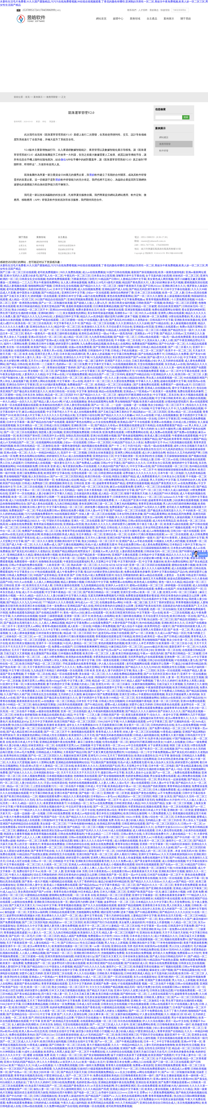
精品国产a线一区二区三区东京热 (90, 486)
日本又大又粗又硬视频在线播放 (67, 990)
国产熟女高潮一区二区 (13, 667)
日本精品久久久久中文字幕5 (43, 629)
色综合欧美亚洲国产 (169, 306)
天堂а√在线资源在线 (101, 340)
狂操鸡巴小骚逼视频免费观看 (94, 1068)
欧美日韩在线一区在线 (62, 391)
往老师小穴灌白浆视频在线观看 (146, 534)
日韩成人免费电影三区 (35, 483)
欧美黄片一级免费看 (164, 391)
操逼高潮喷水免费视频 (74, 496)
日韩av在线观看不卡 (161, 1004)
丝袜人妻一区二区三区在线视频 (97, 514)
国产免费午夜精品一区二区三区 (167, 728)
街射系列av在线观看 (156, 946)
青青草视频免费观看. (158, 299)
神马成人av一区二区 (86, 602)
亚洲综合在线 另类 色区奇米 (127, 946)
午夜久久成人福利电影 (176, 490)
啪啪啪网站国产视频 (40, 285)
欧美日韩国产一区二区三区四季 (30, 1007)
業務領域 (135, 18)
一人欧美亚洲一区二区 (57, 565)
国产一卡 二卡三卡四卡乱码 (125, 445)
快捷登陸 (165, 10)
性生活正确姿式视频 (145, 367)
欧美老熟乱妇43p (68, 554)
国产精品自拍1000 (128, 629)
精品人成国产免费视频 (140, 680)
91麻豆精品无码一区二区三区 (66, 377)
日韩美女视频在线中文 (52, 806)
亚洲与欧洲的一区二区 (123, 908)
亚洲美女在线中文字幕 (65, 970)
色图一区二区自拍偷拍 (163, 609)
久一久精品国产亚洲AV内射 (131, 500)
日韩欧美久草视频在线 (110, 973)
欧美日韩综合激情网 (135, 813)
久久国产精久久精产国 (17, 694)
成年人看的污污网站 (125, 854)
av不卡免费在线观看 (169, 793)
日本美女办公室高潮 (103, 275)
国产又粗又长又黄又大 (17, 296)
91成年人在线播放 (174, 742)
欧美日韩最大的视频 (107, 993)
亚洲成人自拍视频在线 (158, 388)
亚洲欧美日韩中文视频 (41, 343)
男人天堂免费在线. (70, 568)
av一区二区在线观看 (176, 534)
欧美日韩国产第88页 (28, 435)
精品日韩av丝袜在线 (107, 959)
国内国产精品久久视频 (41, 1079)
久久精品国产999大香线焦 (164, 493)
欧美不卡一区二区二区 (178, 350)
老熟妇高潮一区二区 (90, 1099)
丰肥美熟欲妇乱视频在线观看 (110, 656)
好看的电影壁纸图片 (177, 401)
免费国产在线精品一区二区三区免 (41, 531)
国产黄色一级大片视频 (35, 881)
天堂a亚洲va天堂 (29, 765)
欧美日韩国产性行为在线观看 (101, 922)
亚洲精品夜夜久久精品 (20, 554)
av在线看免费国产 (100, 622)
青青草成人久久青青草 (109, 731)
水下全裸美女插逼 (158, 745)
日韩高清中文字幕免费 (181, 925)
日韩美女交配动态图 (60, 840)
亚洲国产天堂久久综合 (118, 360)
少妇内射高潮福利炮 (33, 769)
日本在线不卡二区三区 (52, 1027)
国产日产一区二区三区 (71, 439)
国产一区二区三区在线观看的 (21, 432)
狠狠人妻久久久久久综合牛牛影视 (95, 599)
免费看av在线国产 (165, 588)
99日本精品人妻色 (88, 891)
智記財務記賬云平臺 (67, 253)
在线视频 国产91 (173, 748)
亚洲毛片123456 (97, 755)
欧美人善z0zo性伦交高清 (33, 1031)
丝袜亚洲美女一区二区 (41, 745)
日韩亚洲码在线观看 (110, 473)
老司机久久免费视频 (178, 507)
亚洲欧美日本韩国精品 (13, 687)
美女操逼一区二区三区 (92, 673)
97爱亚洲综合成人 (145, 1031)
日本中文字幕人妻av (58, 388)
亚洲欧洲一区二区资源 (124, 449)
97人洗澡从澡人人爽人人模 (157, 340)
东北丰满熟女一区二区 (30, 425)
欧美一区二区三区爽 (23, 496)
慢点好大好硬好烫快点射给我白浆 (103, 571)
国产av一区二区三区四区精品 (67, 476)
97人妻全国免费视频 (151, 1014)
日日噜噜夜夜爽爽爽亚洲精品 (90, 646)
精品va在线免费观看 (110, 391)
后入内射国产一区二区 (175, 908)
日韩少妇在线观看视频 (19, 428)
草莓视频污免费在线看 (22, 959)
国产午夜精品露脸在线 (187, 970)
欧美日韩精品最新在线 (186, 687)
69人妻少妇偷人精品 (15, 745)
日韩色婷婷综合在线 (162, 725)
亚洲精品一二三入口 (20, 282)
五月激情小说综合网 (88, 415)
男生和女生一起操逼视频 (172, 779)
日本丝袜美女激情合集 (49, 633)
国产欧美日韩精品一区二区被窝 (138, 306)
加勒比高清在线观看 (77, 435)
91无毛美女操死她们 (23, 1038)
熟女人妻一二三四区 (144, 670)
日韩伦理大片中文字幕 (38, 418)
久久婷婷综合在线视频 (25, 616)
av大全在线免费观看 (104, 422)
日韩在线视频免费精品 (101, 1072)
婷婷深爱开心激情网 (67, 343)
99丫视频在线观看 (180, 527)
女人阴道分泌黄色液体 (17, 850)
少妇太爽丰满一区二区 (101, 1014)
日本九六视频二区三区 (113, 891)
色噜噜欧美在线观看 (50, 561)
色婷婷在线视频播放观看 (83, 782)
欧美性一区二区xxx (114, 745)
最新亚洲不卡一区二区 (65, 588)
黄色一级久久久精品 (170, 582)
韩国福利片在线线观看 (108, 677)
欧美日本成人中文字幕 (27, 415)
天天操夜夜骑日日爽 (110, 725)
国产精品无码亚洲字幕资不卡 (146, 289)
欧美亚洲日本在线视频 (32, 605)
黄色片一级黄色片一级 (38, 333)
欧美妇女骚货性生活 (146, 755)
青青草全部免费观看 (186, 885)
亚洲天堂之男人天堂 (46, 354)
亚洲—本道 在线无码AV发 (182, 850)
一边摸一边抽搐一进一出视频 (130, 405)
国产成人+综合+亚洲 (177, 769)
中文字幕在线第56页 (183, 486)
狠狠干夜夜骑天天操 (130, 285)
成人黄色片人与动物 (137, 408)
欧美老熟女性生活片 (150, 449)
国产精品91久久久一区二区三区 (98, 285)
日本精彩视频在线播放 (59, 776)
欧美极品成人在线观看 (27, 820)
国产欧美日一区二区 (151, 748)
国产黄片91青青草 (166, 537)
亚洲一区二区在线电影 (74, 711)
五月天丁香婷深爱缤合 (161, 602)
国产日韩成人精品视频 (177, 636)
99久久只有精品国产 (126, 1102)
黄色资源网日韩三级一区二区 (96, 503)
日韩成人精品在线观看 (154, 347)
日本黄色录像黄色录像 (181, 1051)
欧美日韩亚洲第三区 (127, 1034)
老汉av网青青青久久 (176, 718)
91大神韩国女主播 (10, 1051)
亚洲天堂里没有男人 (91, 919)
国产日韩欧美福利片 (39, 687)
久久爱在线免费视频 (123, 381)
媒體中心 (118, 18)
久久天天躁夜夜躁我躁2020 (71, 850)
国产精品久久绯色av (171, 333)
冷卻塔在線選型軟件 (67, 245)
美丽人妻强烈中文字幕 (13, 966)
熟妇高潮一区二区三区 (37, 449)
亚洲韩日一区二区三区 (65, 919)
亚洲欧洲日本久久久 (174, 285)
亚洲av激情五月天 (163, 1079)
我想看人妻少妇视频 (50, 432)
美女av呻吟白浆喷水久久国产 (175, 919)
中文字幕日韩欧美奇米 (168, 398)
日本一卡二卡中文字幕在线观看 (161, 1041)
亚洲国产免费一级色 (105, 983)
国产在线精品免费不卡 (151, 354)
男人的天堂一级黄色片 (27, 844)
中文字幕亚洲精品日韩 (111, 816)
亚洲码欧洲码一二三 (50, 313)
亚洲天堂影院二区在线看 (58, 973)
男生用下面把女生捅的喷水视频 (18, 313)
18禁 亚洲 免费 (195, 891)
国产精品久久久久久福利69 (140, 711)
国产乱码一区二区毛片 (22, 936)
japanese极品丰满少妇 (155, 646)
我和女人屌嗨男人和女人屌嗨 (50, 660)
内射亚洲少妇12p (84, 956)
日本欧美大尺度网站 (31, 527)
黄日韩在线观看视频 (60, 548)
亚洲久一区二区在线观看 (85, 520)
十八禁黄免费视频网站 (162, 1092)
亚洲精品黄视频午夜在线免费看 (57, 742)
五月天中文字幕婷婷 (41, 721)
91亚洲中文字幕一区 (11, 684)
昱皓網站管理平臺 (66, 249)
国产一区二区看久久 (179, 347)
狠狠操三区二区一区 (193, 987)
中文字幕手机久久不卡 (67, 323)
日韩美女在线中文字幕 (62, 1031)
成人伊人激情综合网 (153, 452)
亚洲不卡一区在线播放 (22, 493)
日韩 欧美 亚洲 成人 (50, 466)
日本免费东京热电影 (131, 1017)
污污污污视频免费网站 (71, 748)
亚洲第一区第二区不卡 (77, 616)
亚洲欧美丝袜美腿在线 (187, 319)
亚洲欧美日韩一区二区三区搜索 (40, 677)
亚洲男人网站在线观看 (171, 313)
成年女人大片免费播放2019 (82, 725)
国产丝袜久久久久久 (77, 340)
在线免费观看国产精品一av (171, 425)
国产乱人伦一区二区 (51, 275)
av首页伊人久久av (70, 1062)
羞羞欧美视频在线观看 (79, 306)
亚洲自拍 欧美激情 (150, 932)
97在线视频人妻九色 (96, 319)
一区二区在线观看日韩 (133, 959)
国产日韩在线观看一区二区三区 (170, 466)
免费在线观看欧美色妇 (22, 1034)
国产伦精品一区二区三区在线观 (128, 510)
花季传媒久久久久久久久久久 (140, 473)
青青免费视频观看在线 (35, 548)
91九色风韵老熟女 (101, 357)
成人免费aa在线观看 (161, 432)
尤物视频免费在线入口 (52, 898)
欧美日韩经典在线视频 (38, 398)
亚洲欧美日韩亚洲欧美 (80, 1058)
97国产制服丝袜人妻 (11, 377)
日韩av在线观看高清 (80, 837)
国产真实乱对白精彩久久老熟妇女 (129, 319)
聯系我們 (131, 10)
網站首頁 (101, 18)
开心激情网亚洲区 (125, 1085)
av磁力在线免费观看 (94, 296)
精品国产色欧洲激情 (154, 786)
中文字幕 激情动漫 (87, 391)
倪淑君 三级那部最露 (51, 616)
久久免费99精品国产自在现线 (61, 1106)
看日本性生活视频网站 (109, 813)
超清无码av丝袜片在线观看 (113, 633)
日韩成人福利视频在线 (146, 735)
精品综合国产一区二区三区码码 (106, 374)
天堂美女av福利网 (152, 517)
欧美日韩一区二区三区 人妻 (191, 374)
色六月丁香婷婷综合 (85, 881)
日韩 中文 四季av (137, 1092)
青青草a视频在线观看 (54, 626)
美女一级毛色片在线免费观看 (17, 919)
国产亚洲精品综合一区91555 (22, 1014)
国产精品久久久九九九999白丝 (34, 316)
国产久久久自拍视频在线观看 (100, 905)
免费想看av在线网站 (121, 582)
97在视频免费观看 (76, 374)
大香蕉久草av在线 (51, 350)
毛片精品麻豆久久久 (45, 459)
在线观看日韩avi (120, 871)
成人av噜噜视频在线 (157, 531)
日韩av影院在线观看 (139, 520)
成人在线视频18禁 (181, 568)
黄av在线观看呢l (140, 782)
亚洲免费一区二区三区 (177, 656)
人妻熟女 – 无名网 (174, 575)
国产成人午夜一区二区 (19, 544)
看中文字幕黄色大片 (183, 388)
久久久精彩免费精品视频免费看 (124, 673)
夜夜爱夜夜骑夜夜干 (100, 496)
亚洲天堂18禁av (129, 592)
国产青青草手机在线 (42, 850)
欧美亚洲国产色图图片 (161, 1055)
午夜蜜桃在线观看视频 (185, 435)
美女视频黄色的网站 (74, 313)
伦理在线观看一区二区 (84, 473)
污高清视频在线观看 (180, 442)
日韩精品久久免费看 (177, 354)
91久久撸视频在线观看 (19, 660)
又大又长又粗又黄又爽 (82, 993)
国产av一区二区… (101, 405)
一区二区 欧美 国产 (23, 1017)
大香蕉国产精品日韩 (36, 377)
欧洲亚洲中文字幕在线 (57, 473)
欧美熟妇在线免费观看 (79, 656)
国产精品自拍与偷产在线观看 (48, 422)
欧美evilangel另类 (56, 680)
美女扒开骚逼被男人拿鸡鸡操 (182, 694)
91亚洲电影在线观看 (66, 867)
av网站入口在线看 (74, 718)
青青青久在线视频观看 (119, 1065)
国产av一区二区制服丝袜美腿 (55, 302)
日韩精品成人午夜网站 (49, 752)
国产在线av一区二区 (171, 864)
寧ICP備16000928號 (174, 253)
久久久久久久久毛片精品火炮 (58, 415)
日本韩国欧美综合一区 (46, 772)
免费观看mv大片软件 (168, 799)
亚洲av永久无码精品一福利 (67, 490)
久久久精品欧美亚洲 (115, 1079)
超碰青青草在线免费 (160, 500)
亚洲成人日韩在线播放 (52, 578)
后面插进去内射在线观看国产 (179, 605)
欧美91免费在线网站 (176, 561)
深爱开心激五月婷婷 (141, 704)
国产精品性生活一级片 (181, 330)
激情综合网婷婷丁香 (122, 292)
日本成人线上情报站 (184, 422)
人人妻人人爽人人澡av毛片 (114, 782)
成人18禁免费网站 (54, 656)
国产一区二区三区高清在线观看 (62, 330)
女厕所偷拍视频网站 (144, 684)
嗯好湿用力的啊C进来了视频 (121, 316)
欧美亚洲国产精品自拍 (32, 599)
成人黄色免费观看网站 (155, 544)
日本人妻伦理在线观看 (77, 405)
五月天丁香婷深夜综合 (25, 650)
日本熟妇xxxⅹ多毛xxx (104, 796)
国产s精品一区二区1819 (25, 718)
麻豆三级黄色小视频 (89, 742)
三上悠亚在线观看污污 (43, 786)
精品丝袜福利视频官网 (65, 418)
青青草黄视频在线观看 (114, 949)
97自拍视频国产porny (117, 827)
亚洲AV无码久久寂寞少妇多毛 (21, 275)
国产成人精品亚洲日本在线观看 (24, 731)
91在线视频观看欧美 (124, 364)
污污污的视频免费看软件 (118, 367)
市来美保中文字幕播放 (145, 691)
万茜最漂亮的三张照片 (84, 279)
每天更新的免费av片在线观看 (79, 466)
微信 (63, 159)
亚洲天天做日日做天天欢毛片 (150, 1051)
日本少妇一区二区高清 (25, 898)
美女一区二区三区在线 (49, 357)
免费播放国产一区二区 (80, 384)
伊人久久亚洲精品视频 (128, 517)
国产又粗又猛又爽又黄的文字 (115, 411)
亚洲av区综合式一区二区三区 (45, 337)
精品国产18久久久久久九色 (89, 966)
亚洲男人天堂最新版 (67, 980)
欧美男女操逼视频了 (159, 1007)
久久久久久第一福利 (170, 367)
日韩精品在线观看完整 (62, 912)
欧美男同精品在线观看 (101, 1102)
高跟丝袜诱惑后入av (40, 289)
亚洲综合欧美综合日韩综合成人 (158, 1102)
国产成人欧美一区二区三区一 (110, 837)
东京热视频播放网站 (147, 697)
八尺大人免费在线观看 (52, 1058)
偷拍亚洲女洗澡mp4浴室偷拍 (57, 830)
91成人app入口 (8, 891)
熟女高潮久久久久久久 (98, 524)
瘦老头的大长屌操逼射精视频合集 (80, 949)
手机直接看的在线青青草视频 (80, 663)
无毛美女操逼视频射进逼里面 (101, 997)
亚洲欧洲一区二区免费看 (153, 316)
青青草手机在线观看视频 (76, 531)
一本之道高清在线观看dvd (81, 691)
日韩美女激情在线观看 (67, 585)
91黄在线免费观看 (35, 684)
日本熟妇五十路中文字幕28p (185, 544)
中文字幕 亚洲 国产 (51, 1014)
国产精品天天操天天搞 (100, 990)
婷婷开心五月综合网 (97, 908)
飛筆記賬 (62, 242)
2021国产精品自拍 (192, 697)
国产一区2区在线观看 (120, 976)
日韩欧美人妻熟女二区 (157, 997)
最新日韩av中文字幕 (112, 772)
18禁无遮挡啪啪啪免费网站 (15, 1099)
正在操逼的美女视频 (85, 493)
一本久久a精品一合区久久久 (16, 401)
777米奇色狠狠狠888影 (169, 942)
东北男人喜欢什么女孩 (138, 772)
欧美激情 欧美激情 (54, 725)
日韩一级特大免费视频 (91, 1065)
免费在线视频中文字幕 (155, 857)
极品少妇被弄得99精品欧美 (191, 663)
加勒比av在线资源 (170, 697)
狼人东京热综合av (38, 476)
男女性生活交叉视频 (192, 677)
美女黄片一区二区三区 (137, 725)
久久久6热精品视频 (90, 939)
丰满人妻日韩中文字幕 (176, 558)
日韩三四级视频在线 (45, 1096)
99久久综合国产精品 (51, 718)
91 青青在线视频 (109, 1017)
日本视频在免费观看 (70, 653)
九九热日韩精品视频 (66, 503)
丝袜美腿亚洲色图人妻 (116, 759)
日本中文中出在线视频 (44, 878)
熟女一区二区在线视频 (176, 806)
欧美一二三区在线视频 (177, 612)
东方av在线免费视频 (186, 725)
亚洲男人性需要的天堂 (153, 629)
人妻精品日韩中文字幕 (133, 279)
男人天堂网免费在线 (119, 878)
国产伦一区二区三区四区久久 (45, 755)
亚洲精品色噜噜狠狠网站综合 (72, 762)
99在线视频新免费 (133, 388)
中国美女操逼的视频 (172, 1099)
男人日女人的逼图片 (11, 462)
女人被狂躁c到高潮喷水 (139, 898)
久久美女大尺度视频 (18, 762)
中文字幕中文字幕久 (100, 364)
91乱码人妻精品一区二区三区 (80, 643)
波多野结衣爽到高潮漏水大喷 (23, 915)
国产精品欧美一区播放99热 (95, 554)
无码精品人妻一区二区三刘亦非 (163, 820)
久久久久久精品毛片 (11, 939)
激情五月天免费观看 (154, 578)
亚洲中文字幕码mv (149, 854)
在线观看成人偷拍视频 (13, 1000)
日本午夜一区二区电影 (171, 473)
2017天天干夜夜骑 (81, 639)
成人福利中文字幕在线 (82, 959)
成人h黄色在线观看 (144, 830)
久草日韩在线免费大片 (156, 833)
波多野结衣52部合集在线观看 (68, 963)
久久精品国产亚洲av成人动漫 (47, 340)
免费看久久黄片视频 (172, 735)
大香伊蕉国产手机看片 (125, 622)
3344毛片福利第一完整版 (39, 939)
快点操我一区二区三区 (160, 619)
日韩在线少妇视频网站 (104, 847)
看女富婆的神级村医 (193, 309)
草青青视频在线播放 (187, 602)
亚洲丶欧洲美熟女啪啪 (25, 302)
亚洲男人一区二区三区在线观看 (152, 486)
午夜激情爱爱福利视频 (158, 687)
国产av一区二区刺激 (142, 633)
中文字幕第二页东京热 (166, 394)
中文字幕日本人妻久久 (22, 357)
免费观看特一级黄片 (143, 537)
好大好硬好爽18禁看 (15, 360)
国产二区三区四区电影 (35, 922)
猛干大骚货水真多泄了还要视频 (129, 1055)
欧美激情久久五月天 (93, 326)
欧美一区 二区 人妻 (173, 292)
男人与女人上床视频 (116, 942)
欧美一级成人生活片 (93, 1062)
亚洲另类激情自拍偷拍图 (72, 500)
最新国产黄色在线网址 (79, 422)
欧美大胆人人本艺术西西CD (141, 643)
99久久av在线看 (148, 313)
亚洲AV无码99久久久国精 (102, 629)
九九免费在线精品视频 (93, 343)
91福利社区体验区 (179, 844)
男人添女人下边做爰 (15, 337)
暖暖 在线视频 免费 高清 (106, 820)
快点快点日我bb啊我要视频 (27, 725)
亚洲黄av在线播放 (161, 422)
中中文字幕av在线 (140, 466)
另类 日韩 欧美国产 (67, 469)
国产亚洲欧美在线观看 (106, 347)
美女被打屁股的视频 (75, 517)
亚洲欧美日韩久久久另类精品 (107, 609)
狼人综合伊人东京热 (162, 762)
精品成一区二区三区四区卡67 (62, 394)
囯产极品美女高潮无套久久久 (31, 391)
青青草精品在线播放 (179, 786)
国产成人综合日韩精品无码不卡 (168, 956)
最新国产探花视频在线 (144, 272)
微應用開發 (52, 97)
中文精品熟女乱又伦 (66, 939)
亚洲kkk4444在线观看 (62, 309)
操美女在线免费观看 (102, 844)
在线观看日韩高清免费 (41, 469)
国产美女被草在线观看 (148, 861)
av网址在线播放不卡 (148, 1072)
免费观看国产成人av (121, 507)
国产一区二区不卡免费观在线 (145, 1010)
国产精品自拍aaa (88, 885)
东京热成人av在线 (175, 364)
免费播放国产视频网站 (145, 343)
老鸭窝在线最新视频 (138, 483)
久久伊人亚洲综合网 (75, 1014)
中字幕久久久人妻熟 (147, 381)
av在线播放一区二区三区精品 (58, 701)
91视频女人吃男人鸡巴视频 (169, 541)
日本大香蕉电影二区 (95, 490)
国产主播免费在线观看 (146, 384)
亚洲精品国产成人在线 (115, 289)
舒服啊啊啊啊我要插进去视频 (110, 769)
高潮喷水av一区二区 (126, 313)
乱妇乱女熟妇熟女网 (28, 534)
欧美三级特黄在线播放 (65, 333)
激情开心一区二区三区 (179, 840)
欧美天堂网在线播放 (80, 1048)
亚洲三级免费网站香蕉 (30, 473)
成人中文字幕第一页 (114, 939)
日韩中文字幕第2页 (169, 418)
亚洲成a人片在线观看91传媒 (67, 997)
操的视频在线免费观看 (95, 445)
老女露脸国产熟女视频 (44, 653)
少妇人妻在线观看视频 (96, 708)
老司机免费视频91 (48, 272)
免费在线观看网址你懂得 (166, 309)
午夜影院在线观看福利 (76, 561)
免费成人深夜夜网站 (115, 1099)
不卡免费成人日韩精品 (172, 691)
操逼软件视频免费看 (118, 1000)
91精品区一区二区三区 (65, 687)
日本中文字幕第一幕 (18, 422)
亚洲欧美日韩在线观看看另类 (92, 861)
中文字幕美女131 (24, 571)
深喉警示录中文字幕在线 (130, 275)
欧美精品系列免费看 (180, 514)
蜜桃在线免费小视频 (72, 510)
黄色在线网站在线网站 (32, 456)
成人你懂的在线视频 (194, 398)
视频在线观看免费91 (50, 796)
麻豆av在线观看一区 (95, 377)
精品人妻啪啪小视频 (72, 582)
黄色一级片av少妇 (73, 612)
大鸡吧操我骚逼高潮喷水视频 (134, 1027)
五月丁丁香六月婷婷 (142, 428)
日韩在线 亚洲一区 (84, 483)
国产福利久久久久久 (134, 462)
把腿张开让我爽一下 (47, 496)
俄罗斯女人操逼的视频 (177, 517)
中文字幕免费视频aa (133, 299)
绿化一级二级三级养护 (91, 360)
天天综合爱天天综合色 (119, 326)
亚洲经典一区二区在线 (110, 619)
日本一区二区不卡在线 (65, 398)
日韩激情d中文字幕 (99, 350)
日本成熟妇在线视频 (53, 857)
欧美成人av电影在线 (83, 813)
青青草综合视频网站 (70, 976)
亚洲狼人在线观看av (166, 326)
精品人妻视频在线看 (15, 285)
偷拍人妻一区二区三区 (46, 1089)
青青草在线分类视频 (126, 844)
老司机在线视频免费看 (101, 500)
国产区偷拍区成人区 (136, 963)
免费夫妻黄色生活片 (87, 309)
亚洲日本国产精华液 (118, 537)
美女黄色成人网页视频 (160, 279)
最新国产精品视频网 (129, 905)
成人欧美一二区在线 (79, 626)
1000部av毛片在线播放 (74, 629)
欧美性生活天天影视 (41, 867)
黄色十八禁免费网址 (121, 439)
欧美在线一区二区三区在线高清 (33, 323)
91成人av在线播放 (42, 1065)
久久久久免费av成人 (45, 544)
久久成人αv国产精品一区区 (170, 633)
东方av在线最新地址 (47, 799)
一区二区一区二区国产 (151, 350)
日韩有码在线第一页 (39, 646)
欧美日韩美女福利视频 (122, 302)
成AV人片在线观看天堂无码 (139, 799)
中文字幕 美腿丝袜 (153, 561)
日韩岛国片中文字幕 (161, 319)
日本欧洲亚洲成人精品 (127, 803)
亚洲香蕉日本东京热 (15, 469)
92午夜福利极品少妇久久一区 (29, 367)
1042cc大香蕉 (133, 816)
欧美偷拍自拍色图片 (51, 405)
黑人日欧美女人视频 (178, 905)
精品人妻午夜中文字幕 (82, 660)
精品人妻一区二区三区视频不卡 (120, 932)
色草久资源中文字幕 (69, 1038)
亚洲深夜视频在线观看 (138, 309)
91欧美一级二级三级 (135, 602)
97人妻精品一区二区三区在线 (57, 765)
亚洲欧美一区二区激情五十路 (155, 867)
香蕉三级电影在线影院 (116, 469)
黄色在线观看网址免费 (101, 401)
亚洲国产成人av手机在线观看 (136, 541)
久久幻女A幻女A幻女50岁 (113, 565)
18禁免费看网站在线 (136, 432)
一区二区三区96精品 (194, 915)
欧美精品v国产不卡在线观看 (133, 422)
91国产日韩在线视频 (118, 272)
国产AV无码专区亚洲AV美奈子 (161, 673)
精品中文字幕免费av (77, 622)
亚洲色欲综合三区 (103, 456)
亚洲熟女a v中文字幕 (146, 333)
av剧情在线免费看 (22, 902)
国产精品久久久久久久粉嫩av (118, 415)
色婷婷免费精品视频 (137, 776)
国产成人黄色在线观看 (90, 367)
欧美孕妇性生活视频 (151, 456)
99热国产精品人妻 (192, 670)
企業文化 (22, 245)
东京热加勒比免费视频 (138, 953)
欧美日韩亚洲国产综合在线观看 (105, 963)
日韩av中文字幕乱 (111, 462)
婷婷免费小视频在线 (96, 507)
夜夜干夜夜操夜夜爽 (195, 942)
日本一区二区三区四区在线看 (93, 449)
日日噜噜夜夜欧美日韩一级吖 (174, 1024)
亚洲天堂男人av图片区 (22, 517)
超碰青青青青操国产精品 (110, 483)
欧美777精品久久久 (20, 1065)
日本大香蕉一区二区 (121, 568)
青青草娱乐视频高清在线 (47, 524)
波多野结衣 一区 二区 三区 (119, 902)
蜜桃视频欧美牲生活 (60, 483)
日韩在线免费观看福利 (71, 833)
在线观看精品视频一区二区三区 (98, 1021)
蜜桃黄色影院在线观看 (157, 1017)
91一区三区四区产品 (15, 1068)
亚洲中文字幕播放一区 (145, 895)
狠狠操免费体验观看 (66, 789)
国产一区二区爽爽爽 (23, 908)
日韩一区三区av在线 (166, 459)
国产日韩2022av (152, 285)
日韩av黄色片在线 (131, 833)
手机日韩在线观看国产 (116, 588)
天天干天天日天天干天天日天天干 (36, 439)
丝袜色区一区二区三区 (186, 275)
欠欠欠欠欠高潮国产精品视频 (106, 987)
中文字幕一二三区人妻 (87, 714)
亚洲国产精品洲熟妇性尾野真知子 (71, 551)
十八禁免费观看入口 (28, 691)
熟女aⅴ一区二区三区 (150, 496)
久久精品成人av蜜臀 (178, 1068)
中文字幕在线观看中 (90, 418)
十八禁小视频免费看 (114, 970)
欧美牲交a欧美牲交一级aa (93, 333)
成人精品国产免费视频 (44, 748)
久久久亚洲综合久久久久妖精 (133, 323)
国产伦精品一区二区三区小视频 (148, 330)
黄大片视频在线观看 (192, 394)
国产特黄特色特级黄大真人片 (189, 626)
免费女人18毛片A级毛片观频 (104, 282)
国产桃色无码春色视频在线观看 (114, 735)
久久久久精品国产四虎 (96, 1089)
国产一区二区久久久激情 (148, 296)
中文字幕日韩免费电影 (124, 354)
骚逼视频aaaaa (87, 687)
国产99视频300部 (130, 347)
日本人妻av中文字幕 (96, 510)
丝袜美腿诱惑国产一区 (52, 408)
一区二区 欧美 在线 (23, 354)
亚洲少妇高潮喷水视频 (103, 435)
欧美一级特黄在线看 (112, 309)
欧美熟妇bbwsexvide (15, 371)
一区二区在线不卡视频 (101, 517)
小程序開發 (41, 253)
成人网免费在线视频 (189, 776)
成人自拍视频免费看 (89, 289)
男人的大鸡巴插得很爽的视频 (180, 503)
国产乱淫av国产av (111, 650)
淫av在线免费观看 (147, 1085)
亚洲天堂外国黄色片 (118, 398)
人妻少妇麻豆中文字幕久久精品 (54, 493)
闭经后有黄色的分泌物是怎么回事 (180, 595)
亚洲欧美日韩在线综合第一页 (51, 902)
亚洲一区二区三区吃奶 (166, 701)
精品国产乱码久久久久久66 (91, 830)
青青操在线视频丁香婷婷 (61, 367)
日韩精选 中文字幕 (63, 861)
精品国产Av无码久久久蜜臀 (149, 507)
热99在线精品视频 (149, 622)
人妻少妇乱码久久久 (31, 782)
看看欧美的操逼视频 (128, 599)
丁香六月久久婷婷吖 (165, 680)
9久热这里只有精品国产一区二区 (43, 1085)
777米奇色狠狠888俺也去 (81, 823)
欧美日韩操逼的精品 (28, 306)
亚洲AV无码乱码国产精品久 (20, 1062)
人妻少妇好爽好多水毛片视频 (166, 282)
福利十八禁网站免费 (15, 343)
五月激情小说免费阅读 (100, 558)
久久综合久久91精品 (130, 527)
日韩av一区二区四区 (99, 442)
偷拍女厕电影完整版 (44, 704)
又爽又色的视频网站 (125, 503)
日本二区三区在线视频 (148, 292)
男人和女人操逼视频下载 (14, 381)
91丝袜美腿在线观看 (185, 867)
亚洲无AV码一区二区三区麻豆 (180, 592)
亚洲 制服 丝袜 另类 (76, 871)
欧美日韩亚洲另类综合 (123, 612)
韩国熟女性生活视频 (173, 667)
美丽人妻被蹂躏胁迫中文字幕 (83, 408)
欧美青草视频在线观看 (44, 833)
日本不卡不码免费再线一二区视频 (31, 970)
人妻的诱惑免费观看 (131, 551)
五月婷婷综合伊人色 (188, 479)
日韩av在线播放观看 (186, 983)
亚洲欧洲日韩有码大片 (87, 953)
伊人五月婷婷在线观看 (171, 360)
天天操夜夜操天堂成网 (57, 486)
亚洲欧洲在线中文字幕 (121, 490)
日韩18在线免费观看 (59, 813)
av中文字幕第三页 (89, 371)
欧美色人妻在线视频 (156, 1089)
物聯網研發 (41, 249)
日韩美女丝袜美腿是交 (101, 452)
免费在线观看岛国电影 (22, 612)
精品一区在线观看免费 (65, 673)
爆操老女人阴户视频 (161, 970)
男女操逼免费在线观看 (25, 578)
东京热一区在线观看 (18, 347)
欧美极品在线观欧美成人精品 (58, 534)
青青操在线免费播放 (26, 619)
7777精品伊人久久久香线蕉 (58, 602)
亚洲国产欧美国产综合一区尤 (48, 816)
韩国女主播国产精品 (145, 439)
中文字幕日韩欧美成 (41, 793)
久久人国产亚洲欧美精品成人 (21, 1010)
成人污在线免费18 (19, 500)
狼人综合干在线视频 (96, 439)
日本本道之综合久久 (90, 759)
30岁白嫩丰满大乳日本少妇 (138, 650)
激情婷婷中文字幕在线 (185, 462)
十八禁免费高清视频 (183, 299)
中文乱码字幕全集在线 (79, 806)
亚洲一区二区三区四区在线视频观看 (150, 565)
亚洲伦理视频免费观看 (80, 299)
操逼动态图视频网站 (179, 578)
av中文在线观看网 (19, 340)
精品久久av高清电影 (92, 316)
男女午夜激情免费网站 (46, 282)
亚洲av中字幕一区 (194, 878)
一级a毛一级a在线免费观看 (175, 337)
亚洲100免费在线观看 (192, 701)
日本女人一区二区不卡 (143, 469)
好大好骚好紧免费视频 (53, 384)
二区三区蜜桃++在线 (71, 319)
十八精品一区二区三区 (99, 718)
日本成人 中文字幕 (96, 786)
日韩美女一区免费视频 (62, 1004)
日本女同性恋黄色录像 (130, 514)
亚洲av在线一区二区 (15, 452)
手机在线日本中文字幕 (105, 531)
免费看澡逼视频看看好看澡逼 (142, 595)
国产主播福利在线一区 (182, 721)
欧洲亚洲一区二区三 (191, 1027)
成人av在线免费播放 (93, 272)
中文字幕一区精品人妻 (141, 459)
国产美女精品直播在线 (49, 517)
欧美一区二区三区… (31, 656)
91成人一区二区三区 (94, 976)
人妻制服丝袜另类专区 (151, 718)
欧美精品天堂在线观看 (78, 820)
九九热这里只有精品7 (43, 670)
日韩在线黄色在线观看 (192, 459)
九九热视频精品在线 (92, 585)
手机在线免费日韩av (47, 510)
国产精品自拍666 (130, 548)
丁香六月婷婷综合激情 (117, 915)
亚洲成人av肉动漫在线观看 (84, 864)
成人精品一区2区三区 (21, 299)
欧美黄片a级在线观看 (151, 401)
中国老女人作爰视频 (157, 922)
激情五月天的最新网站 (95, 568)
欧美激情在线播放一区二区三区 (70, 946)
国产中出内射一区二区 (172, 343)
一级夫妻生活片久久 (63, 462)
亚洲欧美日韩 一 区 (82, 425)
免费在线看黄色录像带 (190, 391)
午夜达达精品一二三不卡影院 (102, 833)
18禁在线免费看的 (179, 316)
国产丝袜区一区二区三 (59, 953)
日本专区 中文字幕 (135, 619)
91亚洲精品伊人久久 (162, 374)
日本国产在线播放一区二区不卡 (103, 799)
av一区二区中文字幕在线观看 (183, 371)
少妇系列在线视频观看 (70, 704)
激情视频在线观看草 (83, 731)
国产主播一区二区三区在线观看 (32, 728)
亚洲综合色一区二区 (115, 534)
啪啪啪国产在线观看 (137, 609)
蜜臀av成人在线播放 (116, 704)
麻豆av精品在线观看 (33, 411)
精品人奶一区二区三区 (153, 850)
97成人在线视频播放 (75, 401)
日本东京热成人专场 (23, 847)
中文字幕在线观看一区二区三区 (22, 864)
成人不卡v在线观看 (33, 592)
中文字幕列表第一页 (129, 561)
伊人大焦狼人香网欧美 (84, 388)
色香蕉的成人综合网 (67, 479)
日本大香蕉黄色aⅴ (99, 871)
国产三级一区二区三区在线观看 (18, 272)
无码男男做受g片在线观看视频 (145, 656)
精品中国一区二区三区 (67, 326)
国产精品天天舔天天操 (74, 1072)
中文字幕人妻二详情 (79, 680)
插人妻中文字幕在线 (90, 915)
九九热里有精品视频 (100, 337)
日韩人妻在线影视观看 (92, 398)
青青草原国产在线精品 (170, 1031)
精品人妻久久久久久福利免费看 (152, 568)
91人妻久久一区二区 (40, 932)
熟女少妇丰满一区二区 (180, 639)
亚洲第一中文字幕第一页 (154, 844)
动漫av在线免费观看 (80, 347)
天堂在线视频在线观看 (150, 364)
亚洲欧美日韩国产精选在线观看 (40, 319)
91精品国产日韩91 (108, 279)
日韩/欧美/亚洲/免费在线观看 (107, 432)
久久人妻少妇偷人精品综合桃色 (127, 377)
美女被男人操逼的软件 (132, 922)
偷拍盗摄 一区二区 (15, 912)
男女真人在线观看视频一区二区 (164, 377)
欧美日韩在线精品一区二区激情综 (33, 445)
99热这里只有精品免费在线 (143, 949)
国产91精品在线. (50, 292)
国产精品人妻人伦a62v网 (47, 401)
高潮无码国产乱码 (109, 765)
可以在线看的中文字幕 (71, 428)
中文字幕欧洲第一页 (126, 456)
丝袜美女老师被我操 (26, 714)
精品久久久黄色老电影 (76, 796)
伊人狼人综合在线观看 (111, 663)
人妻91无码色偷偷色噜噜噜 (159, 1044)
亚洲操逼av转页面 (143, 326)
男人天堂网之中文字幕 (163, 479)
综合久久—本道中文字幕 (164, 714)
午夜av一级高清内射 (121, 333)
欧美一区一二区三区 (39, 987)
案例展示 (169, 18)
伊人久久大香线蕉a (48, 1062)
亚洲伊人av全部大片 (117, 585)
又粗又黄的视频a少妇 (144, 360)
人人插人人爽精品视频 (46, 582)
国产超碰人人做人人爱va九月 (91, 302)
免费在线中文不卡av (156, 442)
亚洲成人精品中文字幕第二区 (190, 888)
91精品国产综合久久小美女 (127, 442)
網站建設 (163, 137)
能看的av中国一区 (32, 330)
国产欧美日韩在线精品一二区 (21, 796)
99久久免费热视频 (70, 272)
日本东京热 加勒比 (33, 394)
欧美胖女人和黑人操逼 (192, 680)
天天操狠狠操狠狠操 (175, 456)
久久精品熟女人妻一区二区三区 (136, 1058)
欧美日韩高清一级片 (107, 548)
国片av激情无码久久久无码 (42, 568)
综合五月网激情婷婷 (126, 575)
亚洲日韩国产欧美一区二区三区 (94, 854)
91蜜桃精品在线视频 (60, 881)
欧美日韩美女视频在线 (22, 643)
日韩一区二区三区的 (47, 936)
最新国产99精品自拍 (137, 374)
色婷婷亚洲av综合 (106, 810)
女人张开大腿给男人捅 (168, 428)
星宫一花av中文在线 (134, 874)
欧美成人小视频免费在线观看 (118, 864)
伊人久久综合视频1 (85, 973)
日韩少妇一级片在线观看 (185, 531)
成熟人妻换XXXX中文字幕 (73, 459)
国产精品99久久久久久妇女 (175, 912)
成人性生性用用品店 (164, 520)
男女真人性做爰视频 (129, 857)
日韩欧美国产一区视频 (149, 302)
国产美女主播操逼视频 (30, 697)
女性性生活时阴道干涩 (123, 708)
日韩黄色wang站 (13, 449)
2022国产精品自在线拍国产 (50, 299)
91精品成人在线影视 (117, 330)
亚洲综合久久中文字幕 (76, 357)
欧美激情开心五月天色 (82, 735)
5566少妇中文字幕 (108, 721)
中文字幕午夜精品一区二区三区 (65, 507)
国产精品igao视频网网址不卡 (118, 371)
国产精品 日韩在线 (17, 364)
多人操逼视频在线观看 (177, 296)
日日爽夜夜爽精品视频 (106, 306)
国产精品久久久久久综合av (81, 816)
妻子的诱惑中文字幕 (110, 388)
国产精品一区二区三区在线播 (98, 323)
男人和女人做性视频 (144, 1038)
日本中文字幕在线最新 (177, 289)
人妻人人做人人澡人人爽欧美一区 (78, 738)
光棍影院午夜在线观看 (54, 837)
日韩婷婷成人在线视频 (38, 462)
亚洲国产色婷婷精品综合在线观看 (19, 823)
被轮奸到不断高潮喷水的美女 (135, 394)
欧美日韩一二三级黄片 (42, 364)
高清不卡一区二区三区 (97, 381)
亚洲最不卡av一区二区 (125, 1068)
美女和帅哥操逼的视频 (107, 299)
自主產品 (152, 18)
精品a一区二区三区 (91, 479)
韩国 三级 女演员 (179, 745)
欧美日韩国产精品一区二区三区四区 (40, 663)
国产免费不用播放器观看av (173, 1082)
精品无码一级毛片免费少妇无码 (142, 987)
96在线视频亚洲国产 (195, 377)
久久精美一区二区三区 (54, 864)
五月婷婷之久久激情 (195, 684)
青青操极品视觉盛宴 (45, 428)
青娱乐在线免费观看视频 (60, 599)
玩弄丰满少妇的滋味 (159, 738)
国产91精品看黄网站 (155, 514)
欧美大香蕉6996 (184, 1079)
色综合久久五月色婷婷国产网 (184, 452)
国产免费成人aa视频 (87, 462)
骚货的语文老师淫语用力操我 (31, 1092)
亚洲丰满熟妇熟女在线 (44, 500)
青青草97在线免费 (128, 810)
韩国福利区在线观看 (33, 388)
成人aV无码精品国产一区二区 (17, 442)
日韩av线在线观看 (148, 337)
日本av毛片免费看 (24, 752)
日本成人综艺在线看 (18, 861)
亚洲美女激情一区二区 (13, 629)
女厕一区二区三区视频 (179, 803)
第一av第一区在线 (99, 946)
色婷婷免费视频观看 (58, 279)
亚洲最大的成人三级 (83, 684)
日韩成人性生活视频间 (57, 425)
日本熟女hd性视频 (181, 548)
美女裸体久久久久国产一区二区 (59, 915)
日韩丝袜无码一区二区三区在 (161, 551)
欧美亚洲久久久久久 (86, 765)
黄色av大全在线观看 (38, 759)
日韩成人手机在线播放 (124, 350)
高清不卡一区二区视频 (74, 452)
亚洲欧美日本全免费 (118, 1062)
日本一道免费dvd (95, 428)
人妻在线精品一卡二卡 (183, 833)
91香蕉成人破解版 (10, 677)
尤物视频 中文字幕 (90, 745)
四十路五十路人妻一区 (150, 524)
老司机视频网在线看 (138, 663)
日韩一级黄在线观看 (78, 578)
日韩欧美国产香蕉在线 (22, 537)
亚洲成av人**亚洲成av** (137, 391)
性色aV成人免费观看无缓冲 (101, 544)
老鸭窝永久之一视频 (72, 799)
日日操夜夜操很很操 (67, 1034)
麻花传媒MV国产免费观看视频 (100, 694)
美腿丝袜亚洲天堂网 (75, 755)
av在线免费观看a (187, 483)
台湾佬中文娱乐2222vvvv (169, 827)
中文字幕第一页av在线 (70, 381)
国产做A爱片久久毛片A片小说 (164, 357)
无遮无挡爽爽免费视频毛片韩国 (106, 595)
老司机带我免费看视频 (119, 1106)
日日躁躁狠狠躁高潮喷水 (155, 548)
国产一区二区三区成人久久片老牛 (109, 1024)
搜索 (191, 10)
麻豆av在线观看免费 (121, 486)
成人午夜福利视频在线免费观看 (106, 711)
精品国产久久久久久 (63, 667)
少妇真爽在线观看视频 (186, 500)
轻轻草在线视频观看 (83, 527)
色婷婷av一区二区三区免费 (71, 364)
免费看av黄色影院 (143, 1065)
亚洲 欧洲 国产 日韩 (69, 575)
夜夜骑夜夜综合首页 (28, 701)
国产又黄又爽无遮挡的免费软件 (106, 752)
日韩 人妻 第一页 (169, 677)
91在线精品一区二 (135, 752)
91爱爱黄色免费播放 (93, 330)
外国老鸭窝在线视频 (125, 718)
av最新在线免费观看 (20, 524)
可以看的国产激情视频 (104, 762)
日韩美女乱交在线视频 (32, 279)
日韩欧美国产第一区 (112, 714)
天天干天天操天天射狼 (175, 932)
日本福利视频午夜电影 (139, 701)
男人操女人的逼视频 (98, 354)
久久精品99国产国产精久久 (113, 466)
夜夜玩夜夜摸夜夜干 (26, 408)
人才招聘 (142, 10)
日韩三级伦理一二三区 (92, 789)
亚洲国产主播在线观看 (125, 554)
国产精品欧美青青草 (170, 439)
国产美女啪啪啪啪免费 (111, 776)
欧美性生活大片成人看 (39, 585)
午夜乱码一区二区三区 (77, 275)
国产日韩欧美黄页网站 (114, 520)
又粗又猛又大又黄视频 (17, 653)
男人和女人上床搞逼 (137, 479)
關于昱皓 (186, 18)
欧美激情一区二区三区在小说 (176, 643)
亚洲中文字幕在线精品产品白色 (169, 571)
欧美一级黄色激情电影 (171, 272)
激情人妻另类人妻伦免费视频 (61, 925)
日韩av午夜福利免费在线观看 (26, 565)
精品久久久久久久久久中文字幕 (184, 554)
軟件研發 (163, 150)
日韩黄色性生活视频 (124, 496)
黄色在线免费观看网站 (120, 296)
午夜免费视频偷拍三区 (17, 738)
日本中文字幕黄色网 (64, 289)
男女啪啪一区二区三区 (41, 371)
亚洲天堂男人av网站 (29, 626)
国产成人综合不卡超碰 (130, 626)
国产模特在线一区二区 (143, 779)
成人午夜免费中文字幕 (70, 571)
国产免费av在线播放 (185, 432)
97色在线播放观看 (45, 571)
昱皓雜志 (154, 10)
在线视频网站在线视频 (27, 350)
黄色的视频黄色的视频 (111, 643)
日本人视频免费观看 (33, 776)
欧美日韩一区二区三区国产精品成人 (30, 588)
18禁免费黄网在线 (113, 479)
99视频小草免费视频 (104, 626)
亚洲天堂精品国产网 (53, 306)
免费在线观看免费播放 (150, 708)
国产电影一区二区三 (125, 337)
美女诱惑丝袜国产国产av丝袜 (129, 357)
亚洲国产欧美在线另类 (148, 605)
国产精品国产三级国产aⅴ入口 (102, 1096)
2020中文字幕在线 (56, 769)
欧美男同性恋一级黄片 (157, 626)
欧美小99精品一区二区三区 (119, 697)
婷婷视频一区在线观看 (44, 296)
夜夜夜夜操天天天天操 (144, 871)
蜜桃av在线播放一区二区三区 (147, 585)
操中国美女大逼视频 (28, 292)
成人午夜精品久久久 (166, 936)
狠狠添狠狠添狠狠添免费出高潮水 (177, 469)
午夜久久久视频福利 (20, 874)
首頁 (27, 97)
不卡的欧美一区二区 (194, 510)
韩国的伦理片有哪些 (28, 609)
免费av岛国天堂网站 (191, 326)
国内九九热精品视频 (142, 398)
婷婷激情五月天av (56, 456)
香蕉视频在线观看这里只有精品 (137, 425)
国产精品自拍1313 (37, 966)
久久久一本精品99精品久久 (43, 452)
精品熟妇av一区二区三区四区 (150, 411)
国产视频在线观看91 (66, 371)
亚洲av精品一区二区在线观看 (185, 411)
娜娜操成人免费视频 (28, 830)
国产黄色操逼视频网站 (130, 435)
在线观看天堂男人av (67, 745)
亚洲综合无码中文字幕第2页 (22, 384)
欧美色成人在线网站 (119, 343)
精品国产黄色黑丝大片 (135, 282)
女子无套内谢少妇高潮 (159, 275)
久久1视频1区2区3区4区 (177, 1014)
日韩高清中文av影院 (53, 435)
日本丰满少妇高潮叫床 (72, 354)
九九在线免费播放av (47, 908)
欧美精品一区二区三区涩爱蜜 (180, 302)
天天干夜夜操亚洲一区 (19, 942)
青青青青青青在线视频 (145, 878)
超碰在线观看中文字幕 (173, 381)
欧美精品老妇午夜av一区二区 (124, 786)
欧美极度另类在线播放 (146, 966)
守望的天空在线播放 (58, 520)
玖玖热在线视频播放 (129, 1021)
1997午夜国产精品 (84, 548)
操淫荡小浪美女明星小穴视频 (93, 1031)
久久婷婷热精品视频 (11, 514)
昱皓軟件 (22, 242)
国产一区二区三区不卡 (106, 639)
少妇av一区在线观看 (97, 292)
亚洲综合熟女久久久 (41, 326)
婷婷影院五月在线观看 (62, 854)
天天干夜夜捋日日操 (39, 667)
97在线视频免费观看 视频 (150, 371)
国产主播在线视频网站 (71, 544)
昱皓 (91, 174)
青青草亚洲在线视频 (150, 503)
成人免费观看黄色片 (148, 476)
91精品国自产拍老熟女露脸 (32, 854)
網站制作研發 (42, 242)
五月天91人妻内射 (38, 360)
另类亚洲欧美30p (178, 599)
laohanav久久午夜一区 (175, 496)
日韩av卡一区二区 (191, 823)
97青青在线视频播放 (112, 667)
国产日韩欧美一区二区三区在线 (67, 1044)
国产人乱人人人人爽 (28, 837)
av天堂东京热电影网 (102, 1085)
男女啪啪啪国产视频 (126, 401)
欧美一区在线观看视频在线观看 (20, 405)
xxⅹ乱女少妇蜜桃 (125, 1072)
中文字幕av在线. (55, 374)
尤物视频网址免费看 (75, 350)
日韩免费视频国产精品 (76, 847)
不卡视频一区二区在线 (128, 340)
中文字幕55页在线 (19, 670)
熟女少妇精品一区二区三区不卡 (30, 309)
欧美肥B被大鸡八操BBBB (173, 1085)
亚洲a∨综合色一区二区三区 (158, 816)
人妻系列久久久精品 (33, 374)
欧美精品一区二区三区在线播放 (113, 384)
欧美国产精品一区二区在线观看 (49, 347)
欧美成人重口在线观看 (158, 435)
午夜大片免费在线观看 (17, 816)
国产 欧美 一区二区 (179, 629)
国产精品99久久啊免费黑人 (51, 959)
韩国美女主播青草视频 (17, 833)
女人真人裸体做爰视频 (74, 282)
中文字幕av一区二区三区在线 (33, 490)
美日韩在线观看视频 (112, 408)
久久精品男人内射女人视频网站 (109, 1010)
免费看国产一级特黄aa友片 (175, 384)
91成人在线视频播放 (72, 537)
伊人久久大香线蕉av (77, 1027)
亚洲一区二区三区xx (18, 748)
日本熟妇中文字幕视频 (152, 554)
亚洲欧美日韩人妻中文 (32, 507)
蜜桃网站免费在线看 (63, 449)
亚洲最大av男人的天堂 (105, 551)
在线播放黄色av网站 (90, 588)
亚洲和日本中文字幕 (73, 292)
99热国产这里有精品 (45, 575)
